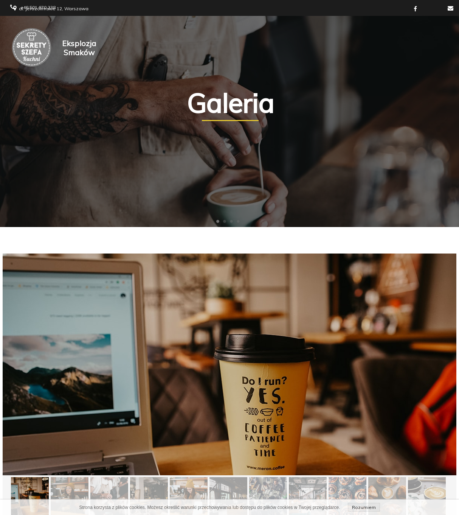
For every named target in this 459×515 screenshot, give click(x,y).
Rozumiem (364, 507)
